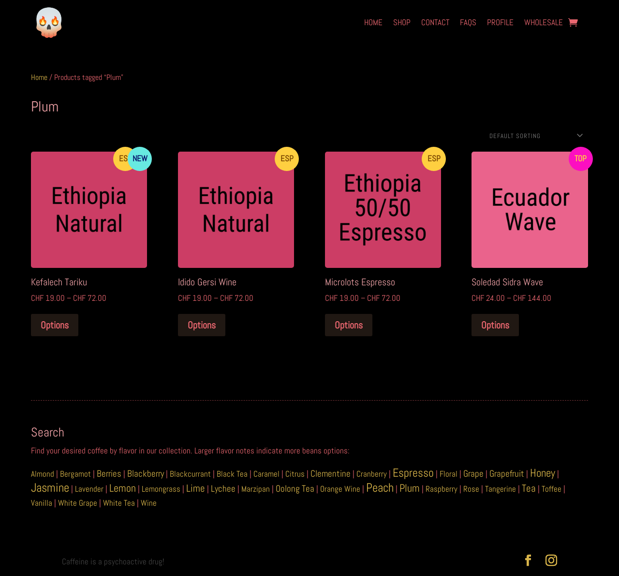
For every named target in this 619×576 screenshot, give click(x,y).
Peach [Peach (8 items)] (380, 487)
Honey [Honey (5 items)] (542, 473)
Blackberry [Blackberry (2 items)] (145, 473)
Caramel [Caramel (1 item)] (266, 473)
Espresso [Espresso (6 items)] (413, 473)
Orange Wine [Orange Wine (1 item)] (340, 488)
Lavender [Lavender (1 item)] (89, 488)
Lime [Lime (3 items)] (195, 488)
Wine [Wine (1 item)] (149, 503)
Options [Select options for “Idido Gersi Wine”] (202, 325)
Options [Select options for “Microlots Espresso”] (349, 325)
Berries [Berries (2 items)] (109, 473)
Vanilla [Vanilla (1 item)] (41, 503)
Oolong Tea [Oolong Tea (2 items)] (295, 489)
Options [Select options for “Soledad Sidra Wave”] (495, 325)
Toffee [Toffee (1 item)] (551, 488)
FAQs (468, 22)
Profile (500, 22)
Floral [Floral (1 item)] (448, 473)
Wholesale (543, 22)
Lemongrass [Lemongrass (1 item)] (161, 488)
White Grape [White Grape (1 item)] (77, 503)
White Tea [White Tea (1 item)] (119, 503)
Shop (402, 22)
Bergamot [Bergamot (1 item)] (75, 473)
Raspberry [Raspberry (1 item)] (441, 488)
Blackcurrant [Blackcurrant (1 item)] (190, 473)
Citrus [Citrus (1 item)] (295, 473)
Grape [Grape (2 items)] (473, 473)
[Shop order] (535, 135)
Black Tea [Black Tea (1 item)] (232, 473)
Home (373, 22)
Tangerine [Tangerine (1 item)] (500, 488)
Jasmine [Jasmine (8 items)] (50, 487)
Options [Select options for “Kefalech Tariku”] (55, 325)
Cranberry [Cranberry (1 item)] (371, 473)
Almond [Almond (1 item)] (42, 473)
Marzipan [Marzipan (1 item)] (255, 488)
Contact (435, 22)
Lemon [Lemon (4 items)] (122, 488)
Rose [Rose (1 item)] (471, 488)
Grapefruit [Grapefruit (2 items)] (506, 473)
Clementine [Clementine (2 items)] (330, 473)
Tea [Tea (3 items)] (529, 488)
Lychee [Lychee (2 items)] (223, 489)
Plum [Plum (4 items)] (409, 488)
